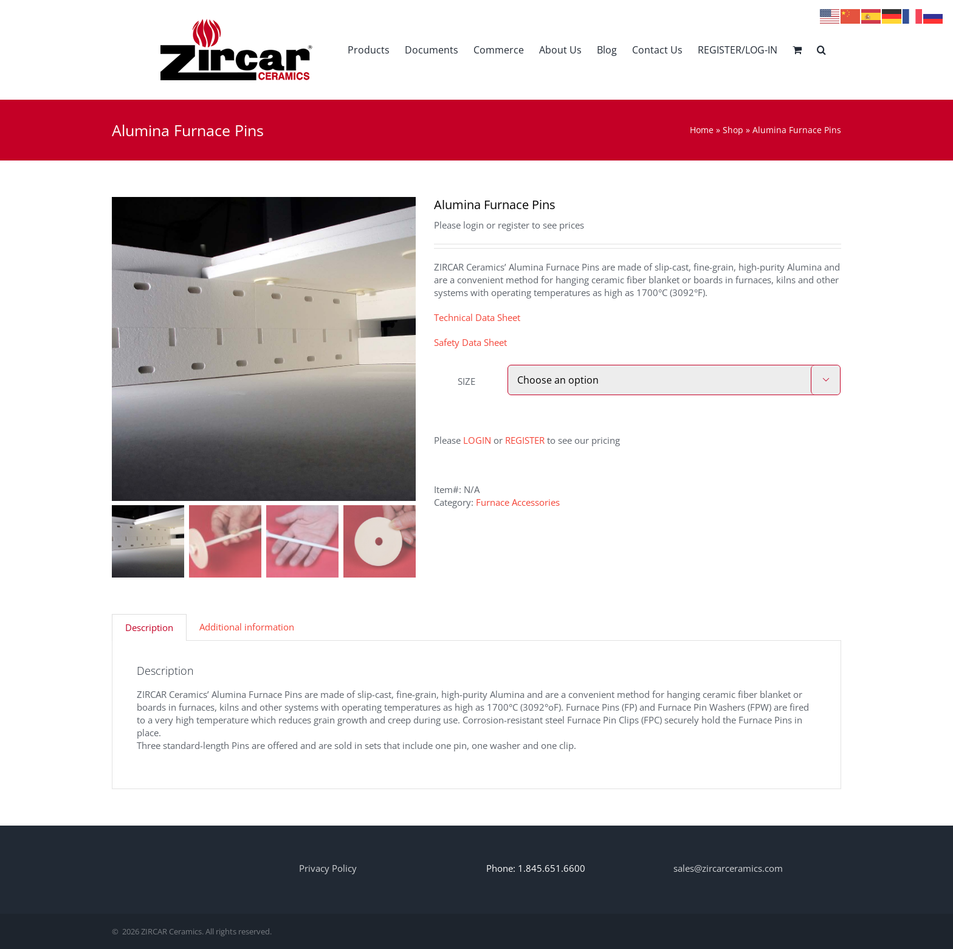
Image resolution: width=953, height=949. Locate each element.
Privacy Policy (328, 868)
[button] (821, 49)
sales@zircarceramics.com (728, 868)
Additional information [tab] (246, 627)
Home (702, 130)
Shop (733, 130)
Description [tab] (149, 627)
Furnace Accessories (518, 502)
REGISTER (525, 440)
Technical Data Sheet (477, 317)
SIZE (466, 381)
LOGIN (477, 440)
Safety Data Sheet (470, 342)
